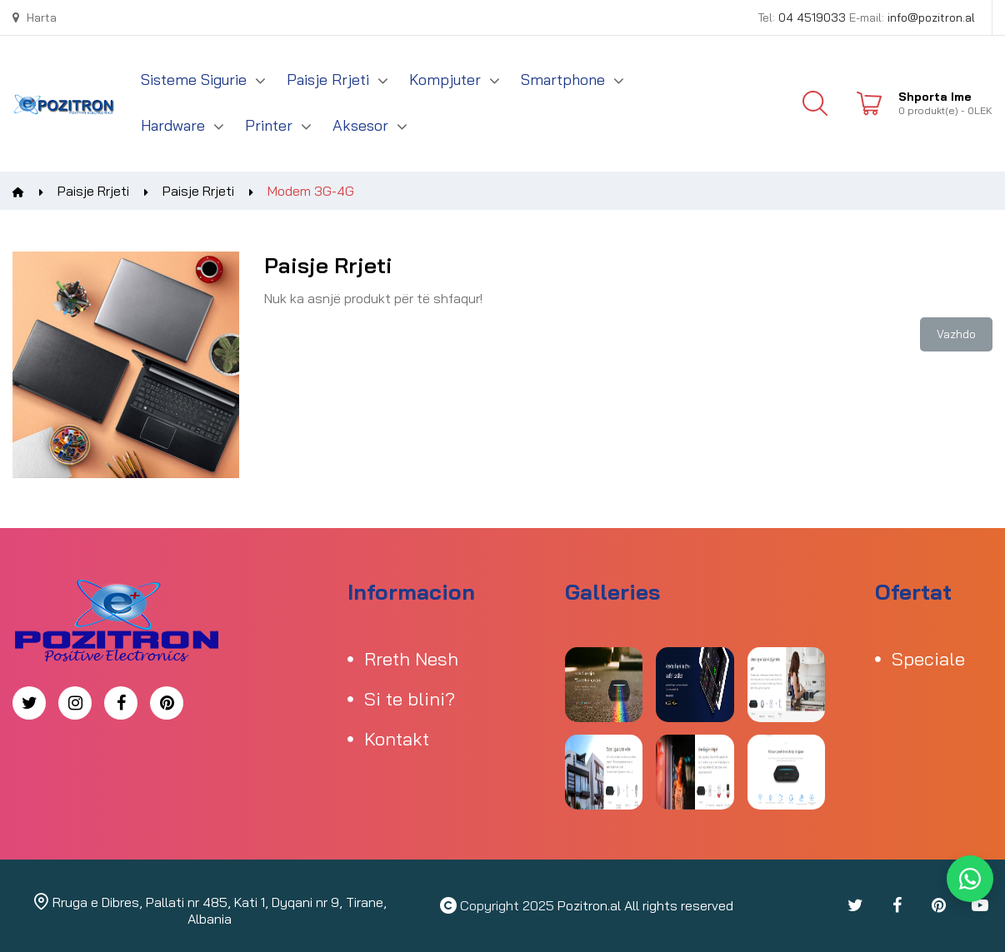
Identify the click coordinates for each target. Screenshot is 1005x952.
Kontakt (396, 738)
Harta (34, 17)
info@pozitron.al (931, 17)
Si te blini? (409, 698)
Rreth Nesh (411, 658)
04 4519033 (812, 17)
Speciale (928, 658)
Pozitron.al (589, 905)
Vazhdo (956, 333)
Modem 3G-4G (311, 190)
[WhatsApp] (970, 878)
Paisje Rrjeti (93, 190)
